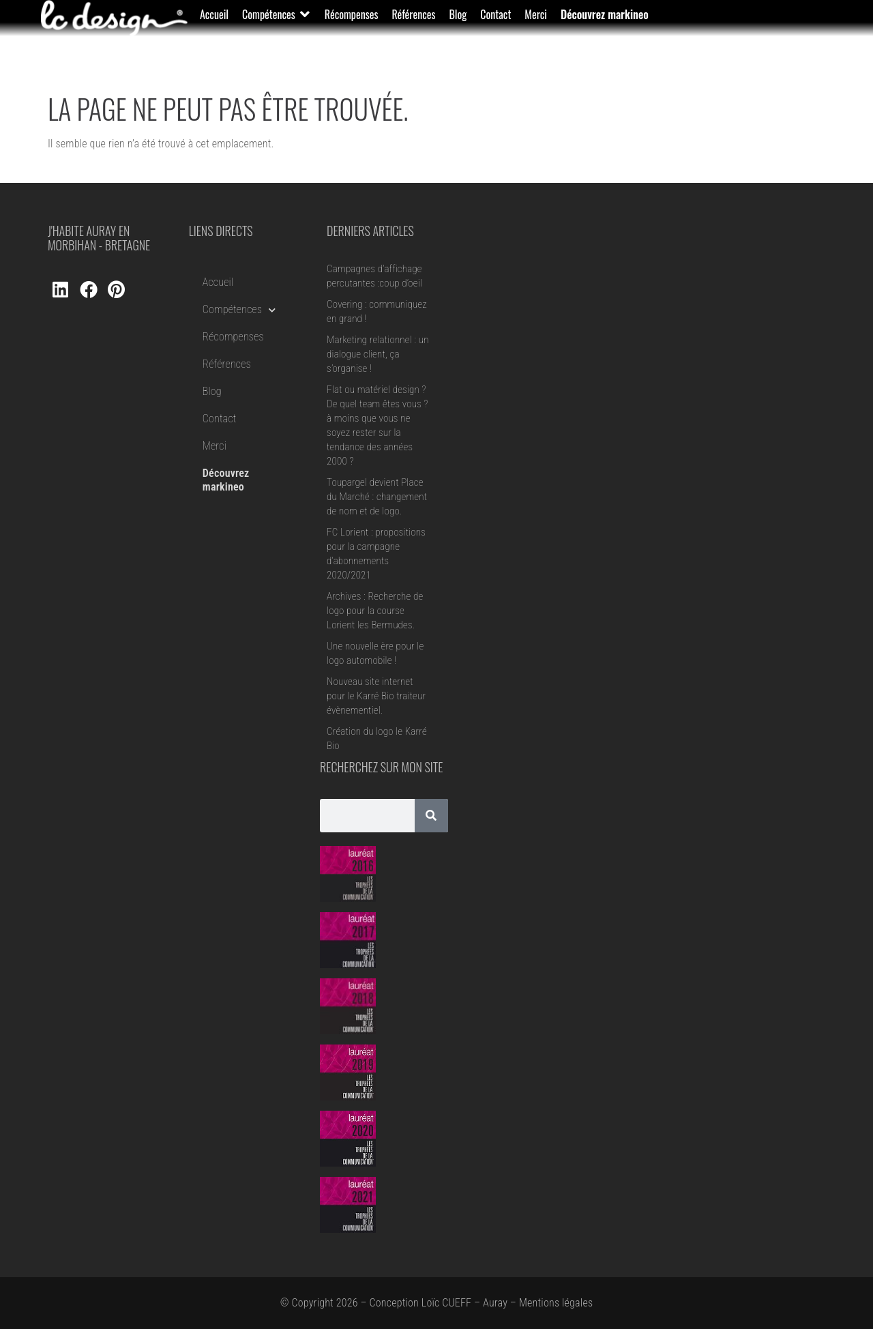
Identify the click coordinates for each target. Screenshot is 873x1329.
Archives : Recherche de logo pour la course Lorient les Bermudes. (375, 610)
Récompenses (233, 336)
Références (227, 363)
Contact (220, 418)
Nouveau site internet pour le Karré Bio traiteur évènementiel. (376, 695)
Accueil (218, 282)
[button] (276, 14)
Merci (214, 445)
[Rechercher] (431, 815)
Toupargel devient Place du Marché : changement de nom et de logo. (377, 496)
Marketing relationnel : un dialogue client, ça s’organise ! (378, 354)
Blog (212, 391)
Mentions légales (556, 1302)
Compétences (239, 310)
